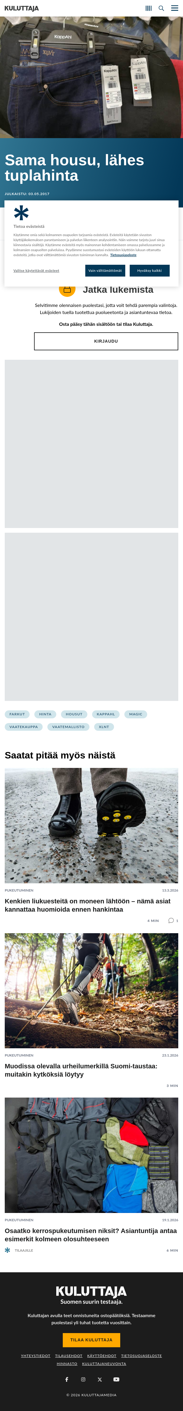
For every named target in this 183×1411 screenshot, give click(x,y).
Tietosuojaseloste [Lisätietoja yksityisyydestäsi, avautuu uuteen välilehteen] (123, 255)
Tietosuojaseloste (141, 1355)
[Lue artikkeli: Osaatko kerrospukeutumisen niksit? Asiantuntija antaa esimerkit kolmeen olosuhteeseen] (91, 1170)
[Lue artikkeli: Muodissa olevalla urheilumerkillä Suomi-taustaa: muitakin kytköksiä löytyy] (91, 1006)
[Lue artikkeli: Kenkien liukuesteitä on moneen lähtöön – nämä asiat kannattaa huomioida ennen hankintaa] (91, 841)
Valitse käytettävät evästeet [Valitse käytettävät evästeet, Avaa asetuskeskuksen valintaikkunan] (36, 270)
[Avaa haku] (161, 8)
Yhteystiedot (35, 1355)
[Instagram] (83, 1379)
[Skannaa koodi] (149, 8)
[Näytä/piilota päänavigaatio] (174, 8)
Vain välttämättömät (105, 270)
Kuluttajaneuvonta (104, 1363)
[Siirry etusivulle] (22, 8)
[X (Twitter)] (100, 1379)
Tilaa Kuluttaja (91, 1340)
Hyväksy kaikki (149, 270)
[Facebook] (67, 1379)
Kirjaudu (106, 341)
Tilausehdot (68, 1355)
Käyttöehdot (102, 1355)
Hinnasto (67, 1363)
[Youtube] (116, 1379)
